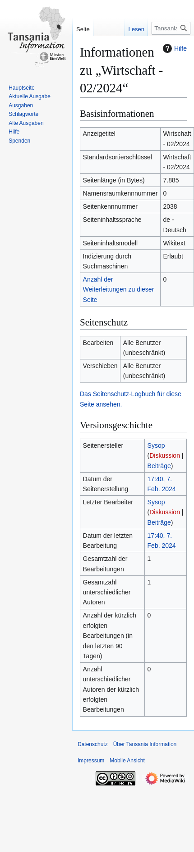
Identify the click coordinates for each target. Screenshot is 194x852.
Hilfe (174, 48)
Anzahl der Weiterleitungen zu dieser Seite (118, 289)
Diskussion (164, 455)
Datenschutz (93, 744)
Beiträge (159, 465)
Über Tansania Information (145, 744)
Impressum (91, 760)
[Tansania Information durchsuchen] (171, 28)
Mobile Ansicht (127, 760)
